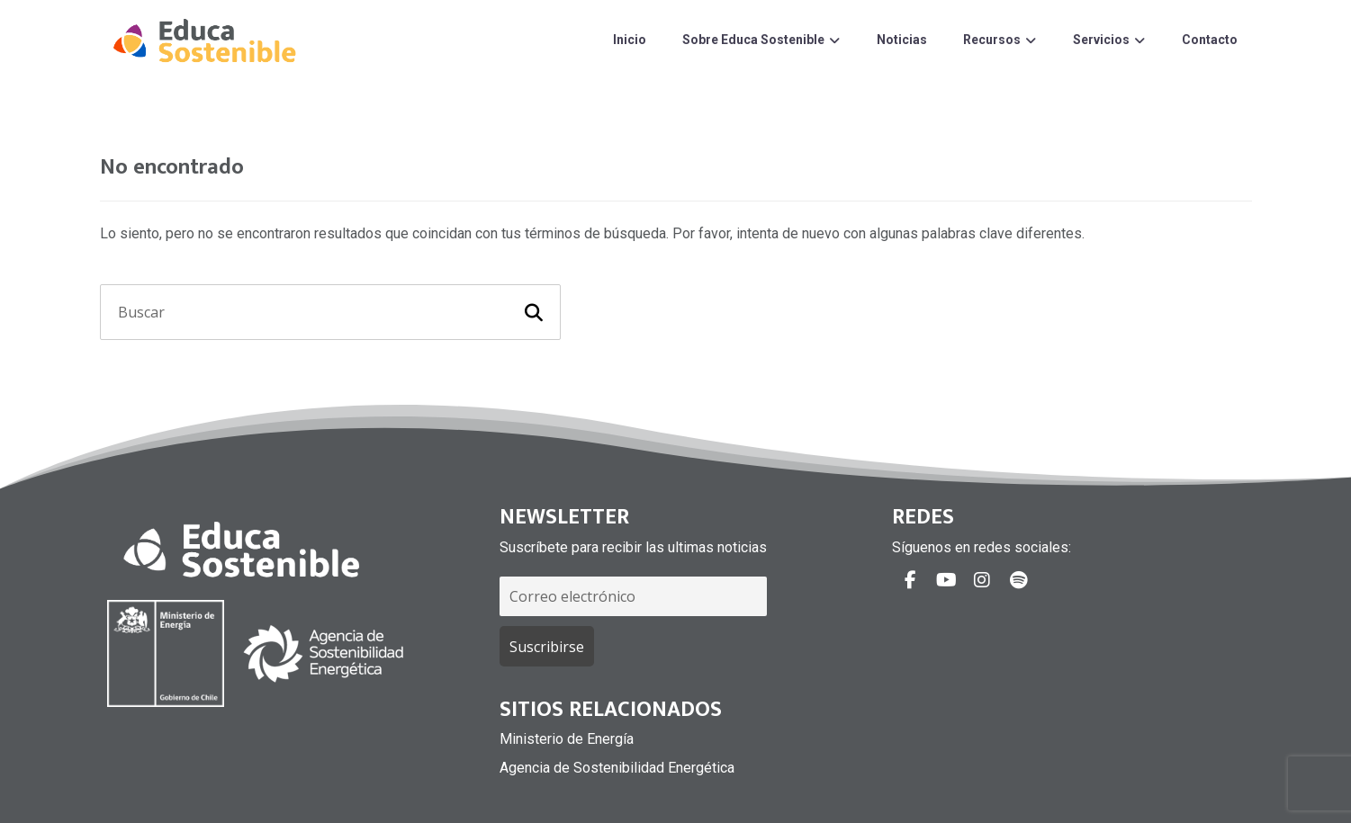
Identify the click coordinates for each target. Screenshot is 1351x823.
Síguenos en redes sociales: (981, 547)
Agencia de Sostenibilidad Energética (617, 767)
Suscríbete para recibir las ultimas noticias (633, 547)
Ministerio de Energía (567, 738)
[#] (910, 580)
